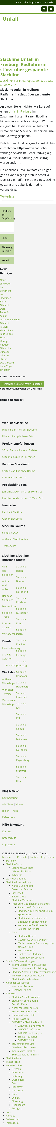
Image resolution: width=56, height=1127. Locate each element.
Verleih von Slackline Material (28, 975)
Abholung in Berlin (33, 2)
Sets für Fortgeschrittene (25, 1011)
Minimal (6, 857)
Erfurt (15, 1083)
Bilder (5, 810)
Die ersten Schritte (22, 889)
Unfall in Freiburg (20, 111)
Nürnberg (17, 1101)
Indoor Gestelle (20, 1018)
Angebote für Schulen (30, 907)
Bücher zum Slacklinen (30, 954)
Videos (19, 804)
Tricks (14, 810)
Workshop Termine (22, 986)
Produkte (22, 857)
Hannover (17, 1087)
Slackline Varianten (22, 900)
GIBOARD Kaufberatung (31, 1025)
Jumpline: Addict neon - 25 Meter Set (22, 498)
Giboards (17, 875)
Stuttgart (17, 1108)
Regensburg (18, 1104)
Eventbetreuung (11, 648)
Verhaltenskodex (11, 634)
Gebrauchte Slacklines (24, 1051)
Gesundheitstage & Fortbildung (29, 968)
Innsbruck (17, 1090)
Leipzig (16, 1097)
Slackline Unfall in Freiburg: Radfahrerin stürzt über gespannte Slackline (24, 67)
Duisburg (17, 1076)
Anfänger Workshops (17, 982)
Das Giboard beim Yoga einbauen (7, 366)
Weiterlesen (8, 196)
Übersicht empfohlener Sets (17, 436)
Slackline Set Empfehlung (8, 214)
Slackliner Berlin (11, 81)
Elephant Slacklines (12, 512)
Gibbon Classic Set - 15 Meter (18, 457)
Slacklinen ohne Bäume (25, 1000)
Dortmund (18, 1072)
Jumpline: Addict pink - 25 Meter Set (22, 491)
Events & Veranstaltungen (20, 961)
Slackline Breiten (27, 936)
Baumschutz (9, 606)
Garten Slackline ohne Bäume (18, 471)
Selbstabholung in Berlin (25, 1054)
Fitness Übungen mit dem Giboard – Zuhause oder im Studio (5, 348)
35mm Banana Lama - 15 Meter (19, 450)
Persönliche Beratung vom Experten (22, 383)
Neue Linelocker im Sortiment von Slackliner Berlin (5, 290)
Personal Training (21, 990)
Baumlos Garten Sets (23, 1015)
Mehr (15, 932)
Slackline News (14, 1058)
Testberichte (9, 546)
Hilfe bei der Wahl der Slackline (19, 429)
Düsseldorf (18, 1079)
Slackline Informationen (19, 882)
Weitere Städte (14, 1065)
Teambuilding (9, 665)
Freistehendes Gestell (14, 477)
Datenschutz (9, 838)
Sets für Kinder (20, 1004)
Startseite (11, 860)
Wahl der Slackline (16, 878)
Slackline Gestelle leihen (25, 979)
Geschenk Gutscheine (24, 1047)
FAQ (8, 1112)
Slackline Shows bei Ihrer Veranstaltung (34, 972)
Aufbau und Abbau (6, 585)
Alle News (7, 804)
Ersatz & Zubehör (27, 1036)
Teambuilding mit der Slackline (29, 964)
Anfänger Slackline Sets (15, 539)
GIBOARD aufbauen (29, 1029)
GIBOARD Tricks (27, 1040)
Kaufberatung (9, 798)
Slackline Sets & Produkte (26, 997)
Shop (18, 2)
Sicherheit (17, 893)
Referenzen (8, 817)
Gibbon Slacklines (12, 518)
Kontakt (49, 2)
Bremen (16, 1069)
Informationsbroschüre (31, 957)
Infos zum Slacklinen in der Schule (31, 903)
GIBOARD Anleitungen (30, 1033)
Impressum (8, 844)
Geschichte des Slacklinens (33, 939)
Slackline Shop (10, 533)
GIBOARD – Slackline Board (27, 1022)
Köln (14, 1094)
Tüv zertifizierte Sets (23, 1043)
